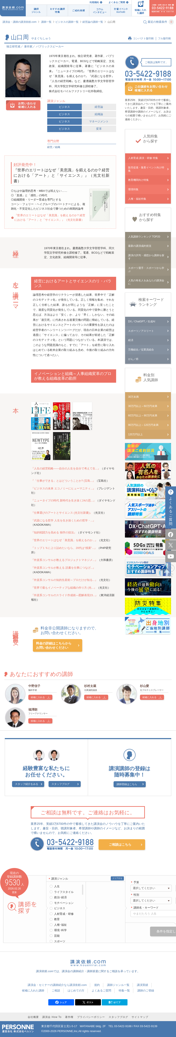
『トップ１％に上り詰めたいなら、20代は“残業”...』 (64, 548)
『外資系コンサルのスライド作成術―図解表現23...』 (64, 595)
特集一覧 (124, 990)
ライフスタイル (64, 892)
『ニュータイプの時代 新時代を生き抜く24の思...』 (63, 500)
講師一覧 (46, 21)
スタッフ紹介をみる (26, 784)
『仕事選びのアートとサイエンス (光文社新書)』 (61, 512)
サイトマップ (140, 1017)
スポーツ (59, 941)
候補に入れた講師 (33, 990)
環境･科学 (60, 930)
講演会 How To (51, 1017)
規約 (97, 985)
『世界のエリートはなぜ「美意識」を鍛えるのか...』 (64, 540)
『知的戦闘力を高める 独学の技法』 (54, 532)
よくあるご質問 (117, 2)
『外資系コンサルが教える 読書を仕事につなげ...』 (63, 567)
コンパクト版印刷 (143, 38)
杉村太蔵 (90, 686)
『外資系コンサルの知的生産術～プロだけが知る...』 (64, 580)
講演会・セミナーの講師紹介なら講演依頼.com (57, 985)
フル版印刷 (164, 38)
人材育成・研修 (64, 913)
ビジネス (64, 106)
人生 (57, 886)
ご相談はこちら (120, 844)
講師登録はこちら (127, 784)
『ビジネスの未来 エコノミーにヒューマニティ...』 (63, 488)
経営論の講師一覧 (92, 21)
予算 (136, 882)
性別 (136, 894)
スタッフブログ (61, 784)
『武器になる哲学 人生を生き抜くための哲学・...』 (63, 520)
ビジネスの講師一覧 (67, 21)
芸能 (57, 935)
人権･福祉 (60, 924)
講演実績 (142, 985)
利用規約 (94, 2)
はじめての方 (76, 990)
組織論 (99, 114)
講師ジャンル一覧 (118, 985)
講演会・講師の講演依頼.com (19, 21)
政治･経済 (60, 897)
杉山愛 (144, 686)
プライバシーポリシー (91, 1017)
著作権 (69, 1017)
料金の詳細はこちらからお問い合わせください (53, 645)
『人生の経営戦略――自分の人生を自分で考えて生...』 (65, 468)
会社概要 (33, 1017)
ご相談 (56, 990)
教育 (57, 919)
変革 (99, 128)
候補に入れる (38, 697)
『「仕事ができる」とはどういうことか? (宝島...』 (63, 480)
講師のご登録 (145, 990)
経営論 (99, 106)
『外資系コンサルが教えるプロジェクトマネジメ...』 (64, 560)
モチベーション (64, 903)
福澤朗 (32, 709)
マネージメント (99, 121)
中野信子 (34, 686)
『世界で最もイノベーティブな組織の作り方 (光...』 (64, 587)
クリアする (117, 878)
